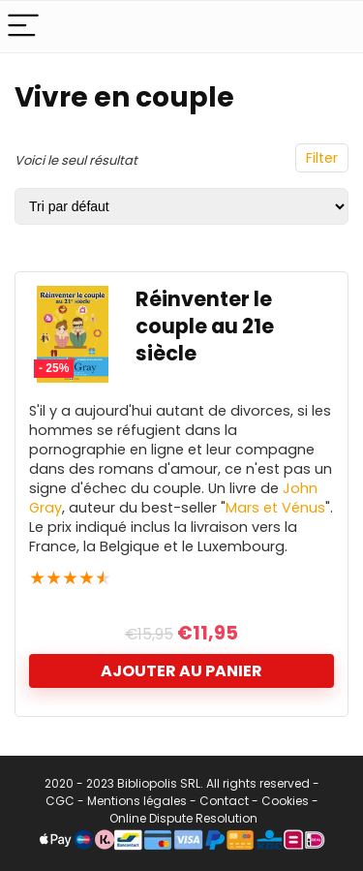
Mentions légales (137, 801)
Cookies (285, 801)
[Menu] (23, 26)
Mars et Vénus (275, 507)
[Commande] (181, 206)
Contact (224, 801)
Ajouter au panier (181, 671)
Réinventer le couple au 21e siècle (205, 326)
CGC (60, 801)
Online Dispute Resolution (183, 818)
